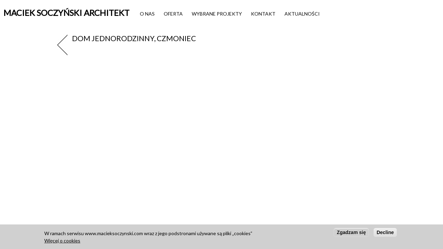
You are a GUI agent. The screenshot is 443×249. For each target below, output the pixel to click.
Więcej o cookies (62, 242)
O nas (147, 14)
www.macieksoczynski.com (114, 235)
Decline (385, 234)
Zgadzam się (351, 234)
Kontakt (263, 14)
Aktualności (302, 14)
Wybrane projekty (217, 14)
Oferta (173, 14)
